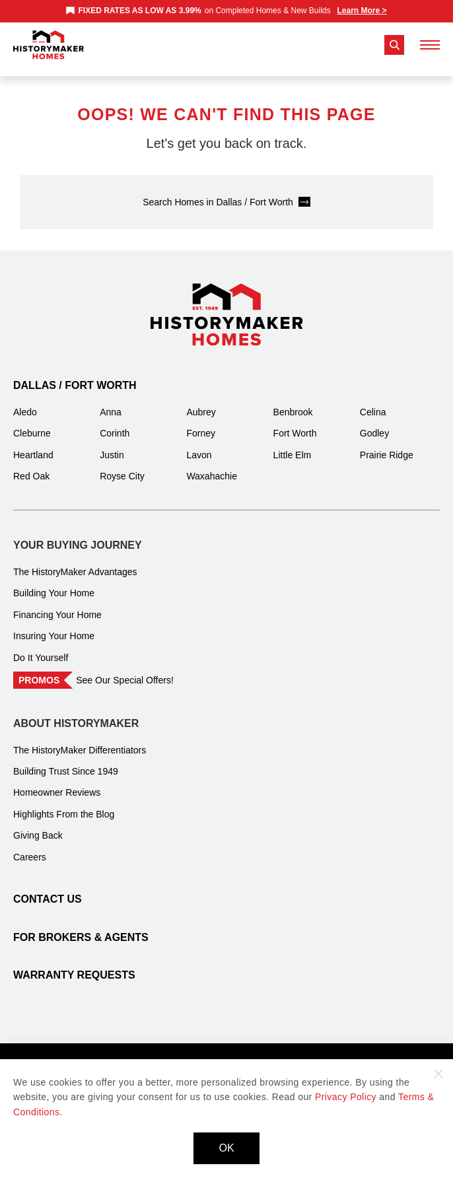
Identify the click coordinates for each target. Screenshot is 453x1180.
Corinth (114, 423)
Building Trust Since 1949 (65, 761)
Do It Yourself (40, 647)
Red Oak (31, 466)
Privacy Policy (96, 1054)
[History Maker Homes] (48, 44)
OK (226, 1148)
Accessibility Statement (338, 1054)
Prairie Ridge (386, 445)
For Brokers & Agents (81, 927)
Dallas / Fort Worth (75, 375)
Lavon (198, 445)
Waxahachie (211, 466)
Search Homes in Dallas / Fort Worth (218, 192)
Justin (112, 445)
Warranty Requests (74, 965)
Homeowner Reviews (56, 782)
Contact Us (47, 889)
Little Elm (292, 445)
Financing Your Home (57, 605)
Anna (111, 402)
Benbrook (293, 402)
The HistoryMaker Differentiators (79, 740)
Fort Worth (295, 423)
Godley (374, 423)
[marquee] (226, 10)
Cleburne (32, 423)
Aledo (25, 402)
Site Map (156, 1054)
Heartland (33, 445)
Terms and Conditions (232, 1054)
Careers (29, 847)
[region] (226, 10)
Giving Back (38, 825)
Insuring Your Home (53, 626)
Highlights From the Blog (63, 804)
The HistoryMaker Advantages (75, 562)
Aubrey (200, 402)
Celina (373, 402)
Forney (200, 423)
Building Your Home (53, 583)
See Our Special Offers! (125, 670)
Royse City (122, 466)
